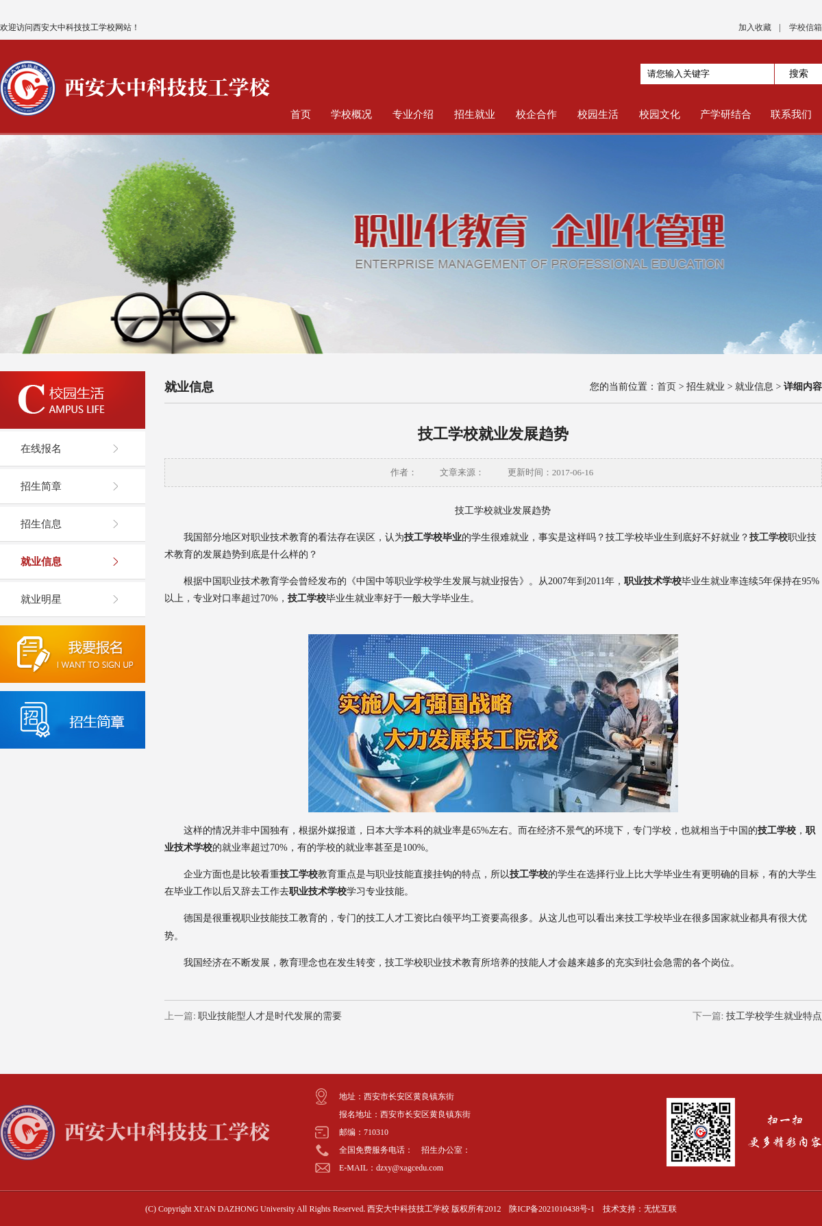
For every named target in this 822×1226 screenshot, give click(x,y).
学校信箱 (805, 27)
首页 (300, 114)
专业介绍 (413, 114)
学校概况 (351, 114)
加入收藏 (754, 27)
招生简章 (41, 486)
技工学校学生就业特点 (773, 1016)
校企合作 (536, 114)
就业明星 (41, 599)
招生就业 (474, 114)
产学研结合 (725, 114)
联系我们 (791, 114)
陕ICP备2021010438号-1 (552, 1209)
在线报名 (41, 448)
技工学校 (768, 537)
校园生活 (598, 114)
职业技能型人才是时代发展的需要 (269, 1016)
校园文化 (659, 114)
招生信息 (41, 523)
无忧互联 (660, 1209)
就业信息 (41, 561)
